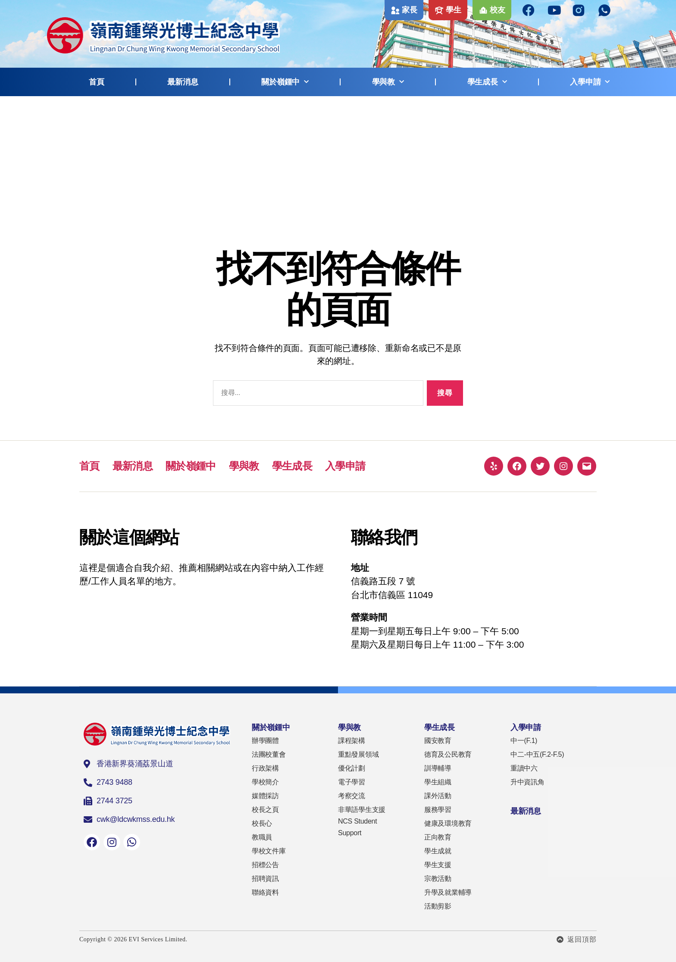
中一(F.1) (523, 740)
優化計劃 (351, 768)
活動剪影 (437, 906)
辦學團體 (265, 740)
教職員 (262, 837)
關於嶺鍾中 (284, 82)
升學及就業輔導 (448, 892)
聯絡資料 (265, 892)
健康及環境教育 (448, 823)
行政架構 (265, 768)
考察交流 (351, 795)
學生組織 (437, 782)
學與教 (388, 82)
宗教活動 (437, 878)
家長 (409, 10)
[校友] (483, 10)
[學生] (439, 10)
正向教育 (437, 837)
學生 (453, 10)
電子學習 (351, 782)
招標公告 (265, 864)
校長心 (262, 823)
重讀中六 (524, 768)
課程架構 (351, 740)
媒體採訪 (265, 795)
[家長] (395, 10)
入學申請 (590, 82)
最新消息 (182, 82)
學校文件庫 (269, 851)
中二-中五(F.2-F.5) (537, 754)
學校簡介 (265, 782)
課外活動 (437, 795)
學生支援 (437, 864)
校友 (497, 10)
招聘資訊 (265, 878)
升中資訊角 (527, 782)
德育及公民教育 (448, 754)
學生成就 (437, 851)
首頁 (96, 82)
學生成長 (487, 82)
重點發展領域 (358, 754)
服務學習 (437, 809)
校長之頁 (265, 809)
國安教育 (437, 740)
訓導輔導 (437, 768)
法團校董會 (269, 754)
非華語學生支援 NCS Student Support (361, 821)
